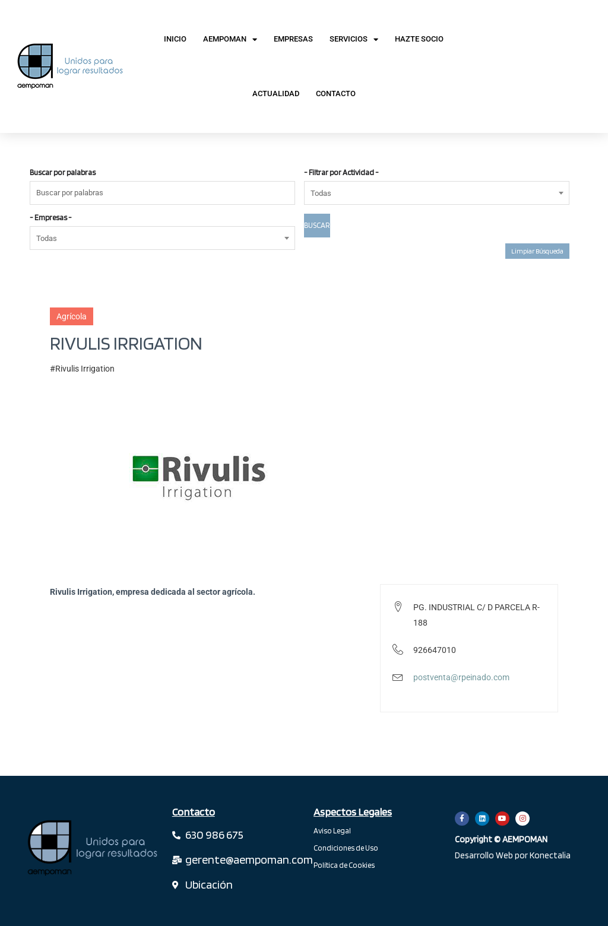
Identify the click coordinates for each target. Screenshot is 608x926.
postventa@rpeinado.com (461, 677)
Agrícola (71, 316)
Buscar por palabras (63, 172)
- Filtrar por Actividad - (341, 172)
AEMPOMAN (230, 39)
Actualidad (275, 93)
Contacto (336, 93)
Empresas (293, 38)
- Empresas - (51, 217)
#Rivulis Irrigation (82, 368)
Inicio (175, 38)
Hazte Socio (419, 38)
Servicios (354, 39)
